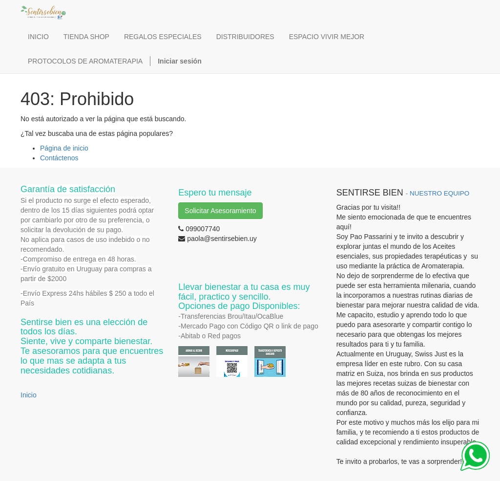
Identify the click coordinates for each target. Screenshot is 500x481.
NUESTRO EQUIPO (439, 193)
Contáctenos (59, 158)
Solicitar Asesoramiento (220, 211)
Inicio (29, 395)
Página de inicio (64, 148)
